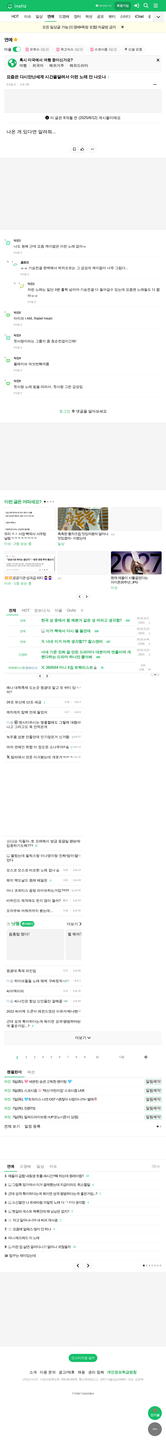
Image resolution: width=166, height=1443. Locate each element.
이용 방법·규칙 (103, 5)
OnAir (71, 610)
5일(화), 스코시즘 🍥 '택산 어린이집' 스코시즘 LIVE (44, 1090)
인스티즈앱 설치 (83, 1358)
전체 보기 (12, 1126)
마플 (58, 610)
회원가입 (123, 5)
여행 (23, 65)
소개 (33, 1372)
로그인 (64, 411)
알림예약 (153, 1081)
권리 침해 (96, 1372)
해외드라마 (79, 65)
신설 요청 (133, 49)
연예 (50, 16)
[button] (79, 596)
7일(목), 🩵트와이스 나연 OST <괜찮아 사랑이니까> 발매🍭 (51, 1099)
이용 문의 (47, 1372)
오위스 (37, 49)
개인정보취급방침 (122, 1372)
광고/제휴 (66, 1372)
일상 (39, 16)
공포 (100, 16)
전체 (12, 610)
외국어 (37, 65)
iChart (139, 16)
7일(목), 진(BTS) (19, 1108)
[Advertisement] (58, 799)
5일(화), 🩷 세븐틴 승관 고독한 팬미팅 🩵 (38, 1081)
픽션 (88, 16)
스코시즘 (103, 49)
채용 (81, 1372)
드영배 (64, 16)
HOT (15, 16)
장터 (77, 16)
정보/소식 (42, 610)
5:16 (156, 1166)
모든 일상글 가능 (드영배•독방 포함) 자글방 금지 (79, 27)
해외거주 (56, 65)
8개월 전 (11, 84)
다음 (121, 1057)
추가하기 (27, 924)
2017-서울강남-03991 (113, 1379)
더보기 (74, 924)
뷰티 (111, 16)
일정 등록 (32, 1126)
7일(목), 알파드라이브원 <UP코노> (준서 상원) (41, 1117)
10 (97, 1057)
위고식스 (69, 49)
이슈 (27, 16)
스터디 (125, 16)
